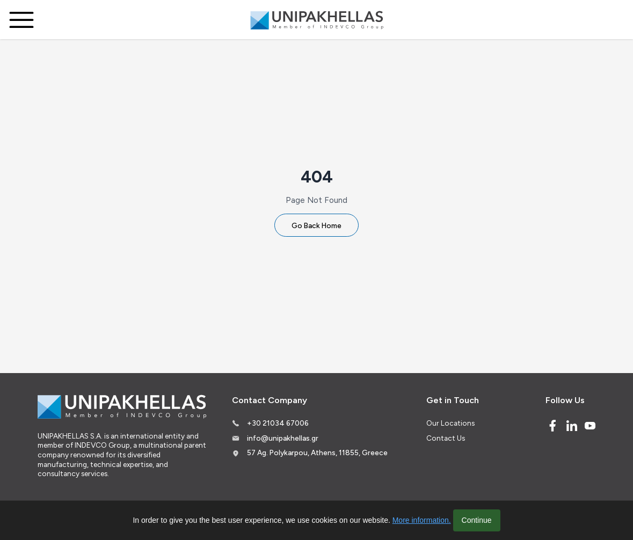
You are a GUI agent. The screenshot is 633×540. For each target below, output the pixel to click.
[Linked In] (571, 425)
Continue (477, 520)
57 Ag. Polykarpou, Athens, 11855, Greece (317, 452)
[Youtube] (590, 425)
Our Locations (450, 423)
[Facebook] (552, 426)
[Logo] (317, 20)
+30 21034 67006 (278, 423)
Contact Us (445, 438)
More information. (421, 520)
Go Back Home (316, 225)
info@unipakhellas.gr (282, 438)
